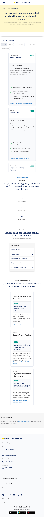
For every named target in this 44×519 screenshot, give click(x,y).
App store (13, 512)
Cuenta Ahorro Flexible (22, 335)
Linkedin (18, 495)
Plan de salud (14, 113)
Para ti (11, 44)
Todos (4, 44)
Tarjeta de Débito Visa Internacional (22, 375)
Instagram (3, 495)
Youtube (14, 495)
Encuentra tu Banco (10, 455)
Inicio (4, 8)
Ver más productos (22, 177)
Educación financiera (8, 499)
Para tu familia (19, 44)
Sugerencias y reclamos (9, 474)
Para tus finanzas (31, 44)
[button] (3, 34)
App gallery (31, 512)
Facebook (7, 495)
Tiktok (21, 495)
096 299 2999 (9, 468)
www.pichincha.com (24, 421)
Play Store (22, 512)
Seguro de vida (15, 57)
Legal (3, 502)
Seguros (15, 8)
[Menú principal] (4, 2)
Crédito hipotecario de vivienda (22, 298)
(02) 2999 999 (9, 461)
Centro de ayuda (9, 449)
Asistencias (5, 48)
